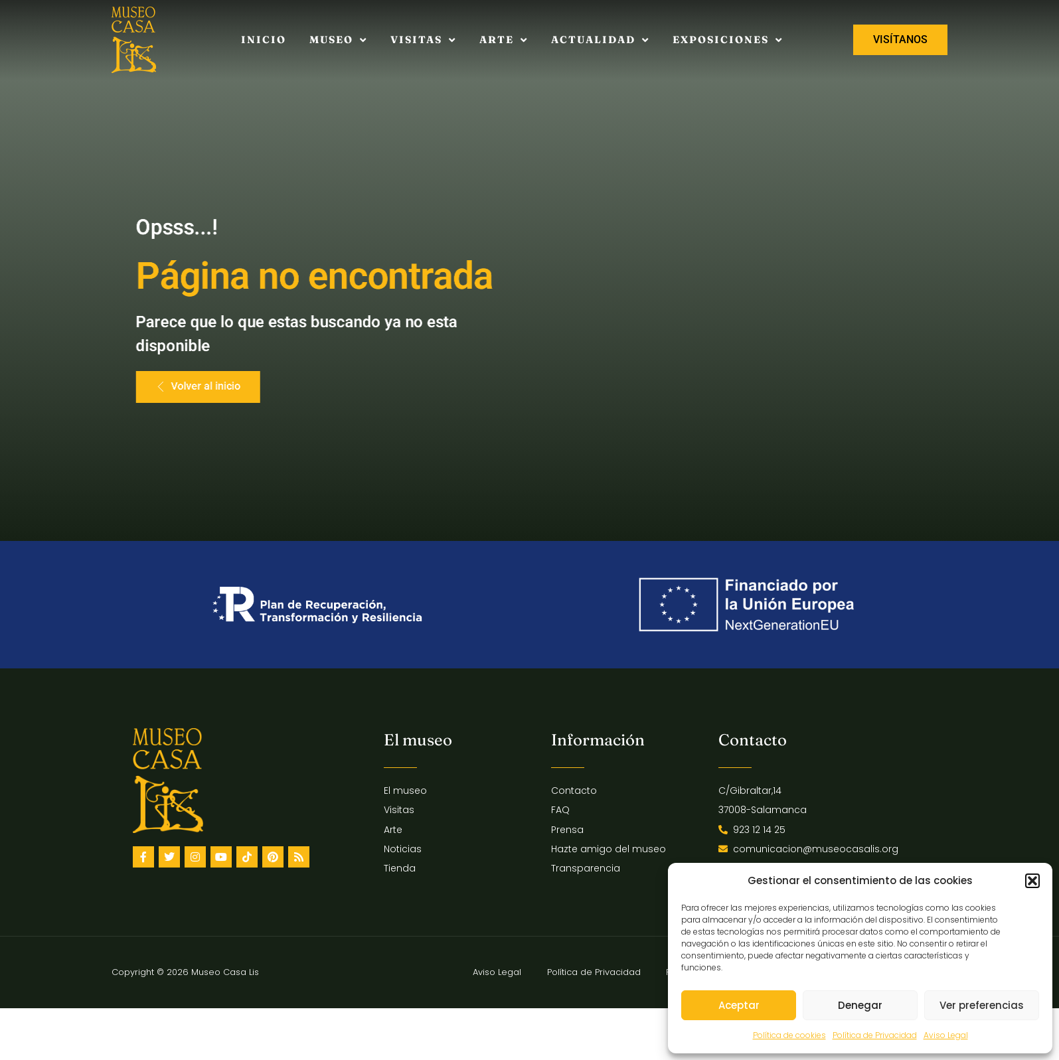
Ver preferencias (981, 1005)
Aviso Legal (946, 1035)
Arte (503, 40)
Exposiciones (728, 40)
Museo (338, 40)
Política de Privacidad (875, 1035)
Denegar (860, 1005)
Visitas (423, 40)
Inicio (263, 39)
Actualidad (600, 40)
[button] (1032, 880)
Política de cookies (789, 1035)
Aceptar (739, 1005)
